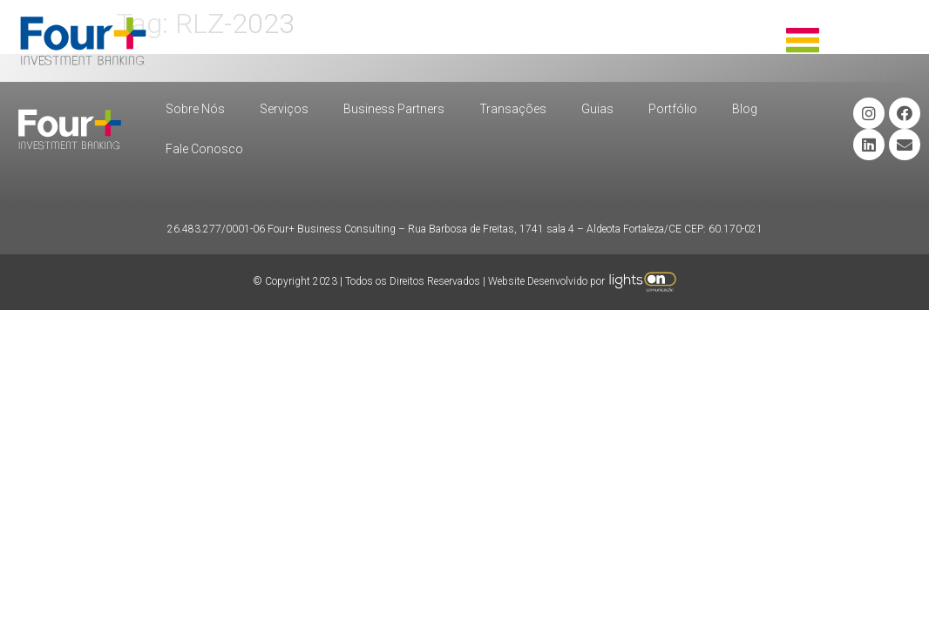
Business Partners (393, 109)
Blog (744, 109)
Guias (597, 109)
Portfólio (672, 109)
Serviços (284, 109)
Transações (512, 109)
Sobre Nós (195, 109)
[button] (802, 41)
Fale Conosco (204, 149)
